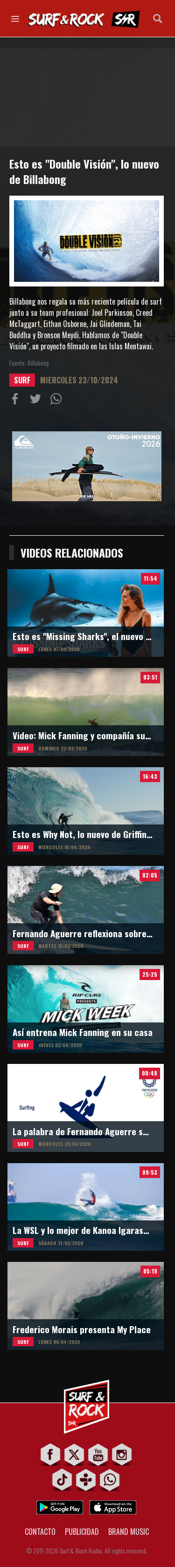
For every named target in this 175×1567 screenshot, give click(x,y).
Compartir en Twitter (37, 400)
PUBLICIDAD (82, 1531)
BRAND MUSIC (128, 1531)
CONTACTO (40, 1531)
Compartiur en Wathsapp (57, 400)
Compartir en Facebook (16, 400)
